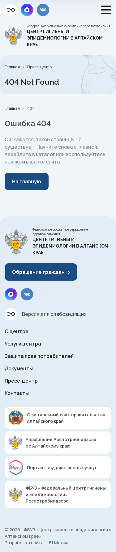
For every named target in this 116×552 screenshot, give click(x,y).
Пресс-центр (21, 380)
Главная (12, 67)
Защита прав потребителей (39, 356)
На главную (26, 181)
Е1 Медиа (58, 543)
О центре (16, 331)
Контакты (17, 393)
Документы (19, 368)
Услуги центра (23, 343)
